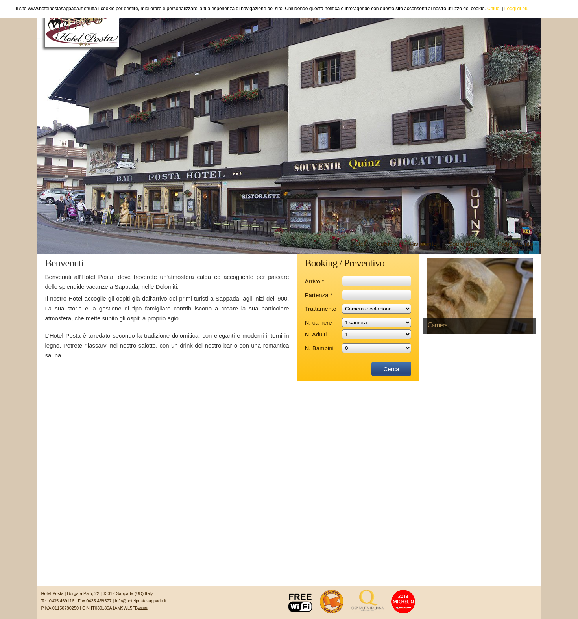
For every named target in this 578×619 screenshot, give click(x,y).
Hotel (358, 243)
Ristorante (423, 243)
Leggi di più (516, 8)
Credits (142, 608)
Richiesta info (515, 243)
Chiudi (493, 8)
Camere (387, 243)
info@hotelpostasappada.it (140, 601)
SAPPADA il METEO (289, 556)
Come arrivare (467, 243)
